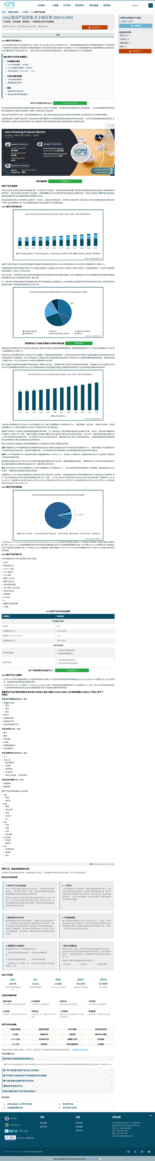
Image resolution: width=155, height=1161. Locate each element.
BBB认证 (35, 984)
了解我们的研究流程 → (81, 1050)
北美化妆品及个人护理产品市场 (19, 1104)
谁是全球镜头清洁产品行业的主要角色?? (58, 1091)
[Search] (150, 5)
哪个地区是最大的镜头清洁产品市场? (58, 1080)
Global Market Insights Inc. (13, 1151)
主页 (3, 12)
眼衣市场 (91, 358)
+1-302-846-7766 (122, 1131)
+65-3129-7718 (122, 1133)
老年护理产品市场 (70, 1108)
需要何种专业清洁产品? (58, 1086)
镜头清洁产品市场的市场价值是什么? (58, 1058)
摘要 (58, 35)
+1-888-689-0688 (125, 1128)
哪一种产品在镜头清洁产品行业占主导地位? (58, 1070)
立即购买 (136, 26)
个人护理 (24, 12)
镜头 (46, 193)
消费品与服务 (13, 12)
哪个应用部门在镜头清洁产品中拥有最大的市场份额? (58, 1075)
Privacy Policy (91, 1159)
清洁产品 (101, 193)
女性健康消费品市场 (15, 1108)
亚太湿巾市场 (68, 1104)
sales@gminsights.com (125, 1136)
